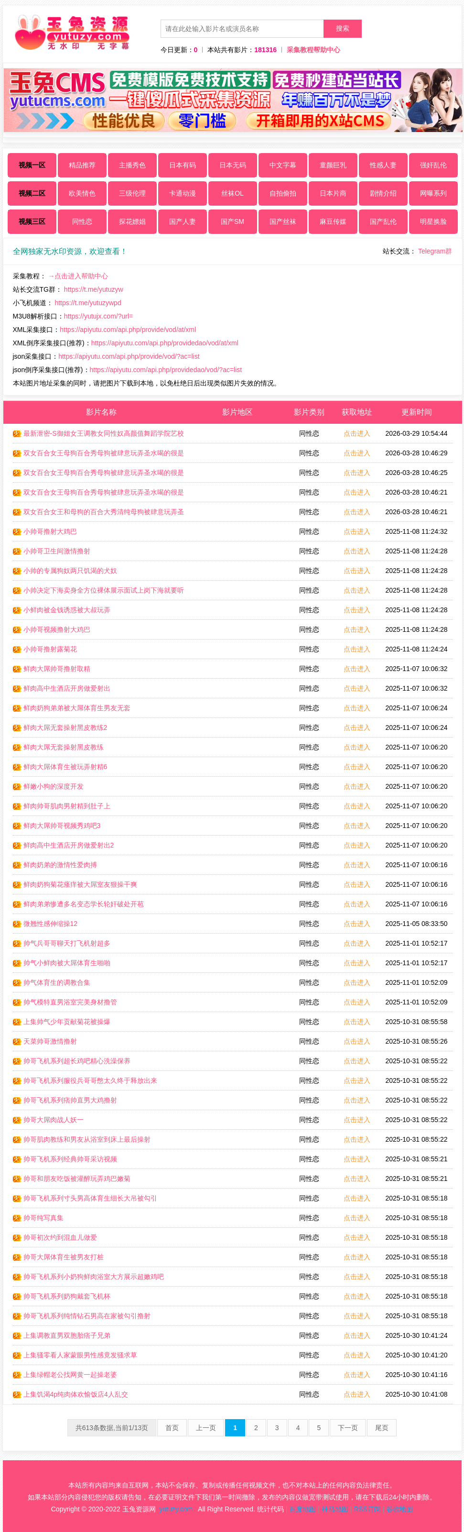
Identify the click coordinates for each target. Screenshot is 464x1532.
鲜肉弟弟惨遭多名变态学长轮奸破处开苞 (78, 904)
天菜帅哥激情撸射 (45, 1041)
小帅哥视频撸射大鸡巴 (51, 629)
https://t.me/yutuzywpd (87, 303)
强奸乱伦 (433, 165)
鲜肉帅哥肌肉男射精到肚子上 (61, 806)
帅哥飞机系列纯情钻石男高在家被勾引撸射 (82, 1316)
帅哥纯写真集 (38, 1218)
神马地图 (335, 1509)
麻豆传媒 (333, 221)
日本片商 (333, 193)
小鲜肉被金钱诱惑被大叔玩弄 (61, 610)
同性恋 (82, 221)
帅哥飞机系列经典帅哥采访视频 (65, 1159)
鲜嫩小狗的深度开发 (48, 786)
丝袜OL (232, 193)
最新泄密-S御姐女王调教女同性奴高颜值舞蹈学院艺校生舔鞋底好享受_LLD (98, 436)
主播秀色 (132, 165)
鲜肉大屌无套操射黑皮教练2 (60, 727)
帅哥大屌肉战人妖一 (48, 1120)
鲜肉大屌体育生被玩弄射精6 (60, 767)
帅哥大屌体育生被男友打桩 (58, 1257)
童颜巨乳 (333, 165)
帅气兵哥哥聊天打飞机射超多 (61, 943)
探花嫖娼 (132, 221)
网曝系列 (433, 193)
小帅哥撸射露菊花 (45, 649)
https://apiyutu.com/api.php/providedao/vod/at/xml (164, 343)
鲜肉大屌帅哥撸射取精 (51, 668)
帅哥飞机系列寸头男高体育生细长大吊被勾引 (85, 1198)
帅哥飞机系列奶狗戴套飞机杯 (61, 1296)
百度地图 (302, 1509)
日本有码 (182, 165)
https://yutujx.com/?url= (98, 316)
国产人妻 (182, 221)
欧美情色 (82, 193)
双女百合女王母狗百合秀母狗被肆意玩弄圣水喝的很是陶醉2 (98, 495)
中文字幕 (283, 165)
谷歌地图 (399, 1509)
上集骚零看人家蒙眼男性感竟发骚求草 (75, 1355)
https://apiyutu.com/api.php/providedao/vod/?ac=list (166, 370)
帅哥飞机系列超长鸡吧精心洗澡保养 (71, 1061)
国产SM (232, 221)
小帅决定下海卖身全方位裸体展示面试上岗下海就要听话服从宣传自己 (98, 593)
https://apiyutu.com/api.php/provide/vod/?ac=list (128, 356)
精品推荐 (82, 165)
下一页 (348, 1428)
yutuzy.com (176, 1509)
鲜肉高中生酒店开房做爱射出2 (63, 845)
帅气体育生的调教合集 (51, 982)
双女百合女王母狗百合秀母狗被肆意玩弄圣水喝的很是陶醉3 (98, 456)
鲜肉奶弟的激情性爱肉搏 (55, 865)
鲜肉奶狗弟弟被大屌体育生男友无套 (71, 708)
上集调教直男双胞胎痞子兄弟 (61, 1335)
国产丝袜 (283, 221)
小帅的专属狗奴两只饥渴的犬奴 (65, 570)
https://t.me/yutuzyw (93, 289)
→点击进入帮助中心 (78, 276)
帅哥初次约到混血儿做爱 (55, 1237)
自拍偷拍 (283, 193)
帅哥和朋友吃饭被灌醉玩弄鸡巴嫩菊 (71, 1178)
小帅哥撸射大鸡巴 (45, 531)
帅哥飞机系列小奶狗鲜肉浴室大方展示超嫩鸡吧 (88, 1276)
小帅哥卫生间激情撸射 (51, 551)
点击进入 (357, 433)
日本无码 (232, 165)
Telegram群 (435, 251)
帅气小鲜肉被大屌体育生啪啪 (61, 963)
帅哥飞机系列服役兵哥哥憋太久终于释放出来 (85, 1080)
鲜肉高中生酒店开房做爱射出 (61, 688)
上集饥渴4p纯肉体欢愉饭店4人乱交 (70, 1394)
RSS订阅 (367, 1509)
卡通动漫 (182, 193)
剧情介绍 (383, 193)
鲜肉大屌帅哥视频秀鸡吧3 (57, 825)
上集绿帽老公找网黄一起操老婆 (65, 1374)
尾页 (381, 1428)
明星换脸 (433, 221)
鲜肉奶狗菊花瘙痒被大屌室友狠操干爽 (75, 884)
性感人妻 (383, 165)
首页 (172, 1428)
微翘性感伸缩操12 (45, 923)
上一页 (206, 1428)
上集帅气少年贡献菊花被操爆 (61, 1021)
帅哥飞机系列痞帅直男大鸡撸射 (65, 1100)
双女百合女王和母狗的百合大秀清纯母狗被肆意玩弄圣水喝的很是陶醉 (98, 514)
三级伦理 (132, 193)
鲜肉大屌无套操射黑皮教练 (58, 747)
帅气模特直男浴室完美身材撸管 (65, 1002)
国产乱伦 (383, 221)
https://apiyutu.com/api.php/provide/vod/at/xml (128, 329)
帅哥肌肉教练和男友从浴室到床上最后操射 (82, 1139)
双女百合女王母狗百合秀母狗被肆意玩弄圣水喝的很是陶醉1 (98, 475)
